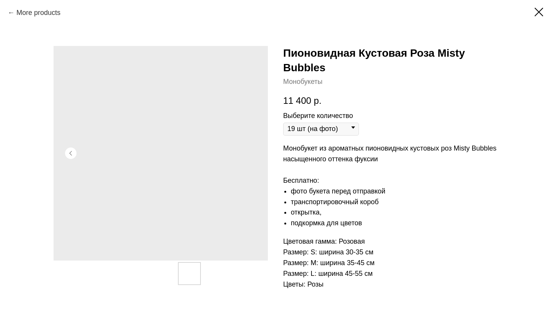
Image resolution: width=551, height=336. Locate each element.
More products (38, 12)
